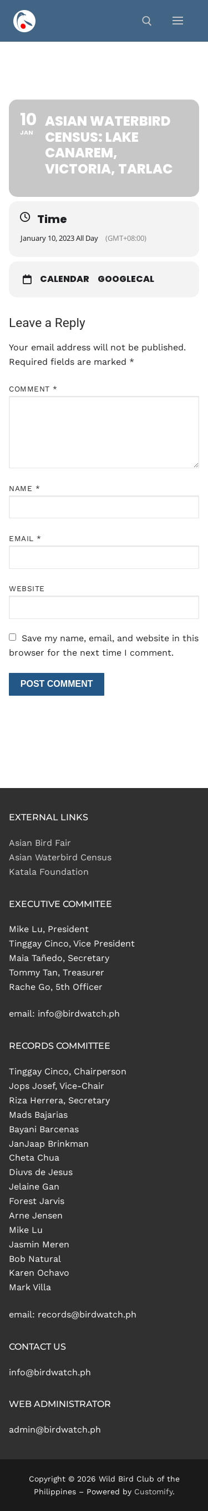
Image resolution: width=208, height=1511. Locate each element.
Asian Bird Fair (40, 843)
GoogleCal (126, 279)
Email (25, 538)
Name (24, 488)
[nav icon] (178, 21)
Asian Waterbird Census (60, 857)
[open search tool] (147, 21)
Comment (33, 388)
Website (27, 588)
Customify (153, 1491)
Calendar (64, 279)
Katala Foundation (49, 871)
